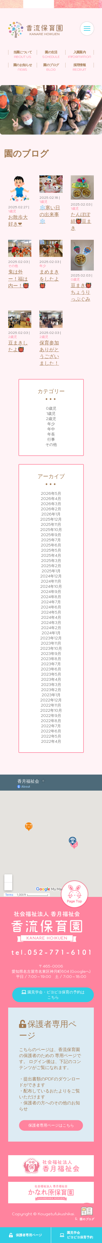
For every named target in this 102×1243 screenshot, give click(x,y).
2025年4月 (51, 555)
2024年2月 (51, 627)
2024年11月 (51, 581)
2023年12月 (51, 638)
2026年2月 (51, 508)
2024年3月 (51, 622)
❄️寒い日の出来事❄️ (49, 214)
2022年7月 (51, 725)
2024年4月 (51, 617)
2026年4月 (51, 498)
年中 (51, 429)
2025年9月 (51, 534)
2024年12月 (51, 576)
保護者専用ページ (25, 1235)
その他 (51, 444)
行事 (51, 439)
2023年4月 (51, 679)
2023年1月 (51, 694)
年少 (51, 423)
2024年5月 (51, 612)
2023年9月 (51, 653)
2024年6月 (51, 607)
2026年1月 (51, 514)
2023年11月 (51, 643)
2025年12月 (51, 519)
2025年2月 (51, 565)
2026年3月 (51, 503)
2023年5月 (51, 674)
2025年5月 (51, 550)
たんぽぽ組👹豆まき (81, 221)
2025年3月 (51, 560)
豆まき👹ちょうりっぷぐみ (81, 292)
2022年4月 (51, 741)
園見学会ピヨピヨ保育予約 (76, 1234)
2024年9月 (51, 591)
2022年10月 (51, 710)
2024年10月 (51, 586)
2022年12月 (51, 700)
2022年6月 (51, 731)
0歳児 (51, 408)
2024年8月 (51, 596)
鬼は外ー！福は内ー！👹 (18, 278)
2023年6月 (51, 669)
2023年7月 (51, 663)
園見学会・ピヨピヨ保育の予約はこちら (53, 995)
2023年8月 (51, 658)
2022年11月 (51, 705)
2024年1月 (51, 632)
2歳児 (51, 418)
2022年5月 (51, 736)
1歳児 (51, 413)
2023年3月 (51, 684)
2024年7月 (51, 601)
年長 (51, 434)
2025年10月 (51, 529)
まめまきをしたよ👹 (49, 278)
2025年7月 (51, 539)
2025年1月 (51, 570)
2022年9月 (51, 715)
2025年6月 (51, 545)
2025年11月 (51, 524)
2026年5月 (51, 493)
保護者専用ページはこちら (51, 1125)
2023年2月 (51, 689)
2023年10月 (51, 648)
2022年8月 (51, 720)
